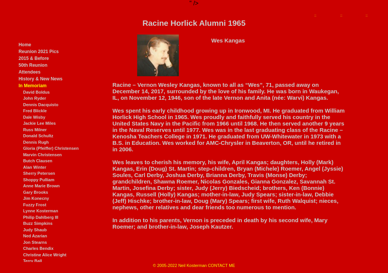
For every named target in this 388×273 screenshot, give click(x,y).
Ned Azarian (35, 236)
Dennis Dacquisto (40, 104)
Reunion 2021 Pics (39, 51)
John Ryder (34, 98)
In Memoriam (33, 85)
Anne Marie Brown (41, 186)
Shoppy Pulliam (39, 179)
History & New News (41, 79)
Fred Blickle (35, 110)
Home (25, 44)
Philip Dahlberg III (40, 217)
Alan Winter (34, 167)
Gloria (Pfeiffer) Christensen (51, 148)
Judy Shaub (35, 230)
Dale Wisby (34, 117)
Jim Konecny (36, 198)
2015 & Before (34, 58)
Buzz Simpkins (38, 223)
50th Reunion (33, 65)
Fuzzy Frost (34, 204)
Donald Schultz (38, 135)
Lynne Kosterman (40, 211)
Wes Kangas (354, 15)
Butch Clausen (37, 160)
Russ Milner (35, 129)
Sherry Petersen (39, 173)
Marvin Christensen (42, 154)
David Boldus (36, 92)
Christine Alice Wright (44, 255)
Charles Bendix (38, 248)
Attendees (30, 72)
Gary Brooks (35, 192)
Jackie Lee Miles (39, 123)
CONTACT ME (221, 265)
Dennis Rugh (36, 142)
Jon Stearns (35, 242)
